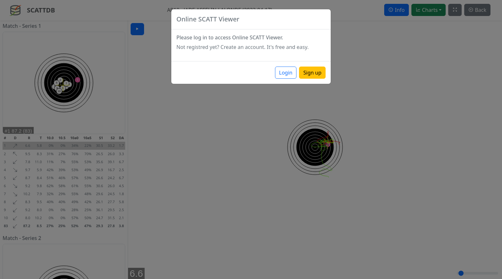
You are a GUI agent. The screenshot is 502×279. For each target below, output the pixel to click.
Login (286, 72)
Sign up (312, 72)
